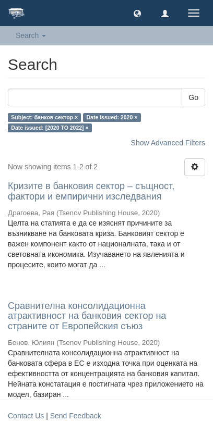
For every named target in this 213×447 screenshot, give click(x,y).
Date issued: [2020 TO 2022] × (49, 128)
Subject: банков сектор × (44, 117)
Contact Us (26, 416)
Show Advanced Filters (168, 143)
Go (193, 97)
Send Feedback (75, 416)
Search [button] (31, 35)
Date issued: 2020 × (112, 117)
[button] (137, 13)
